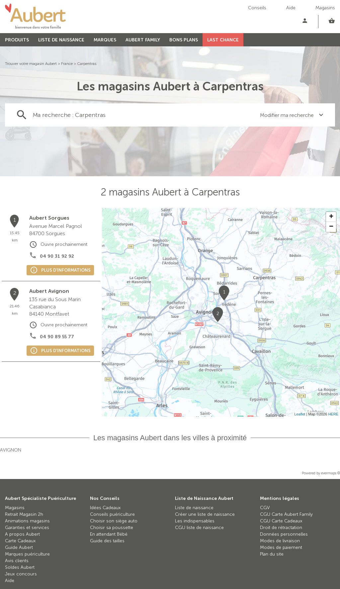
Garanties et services (27, 527)
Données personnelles (284, 534)
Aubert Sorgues (49, 218)
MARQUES (105, 40)
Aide (291, 8)
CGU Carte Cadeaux (281, 521)
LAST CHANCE (223, 40)
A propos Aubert (22, 534)
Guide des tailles (107, 541)
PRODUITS (17, 40)
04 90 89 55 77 (57, 337)
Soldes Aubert (20, 567)
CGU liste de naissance (199, 527)
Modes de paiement (281, 547)
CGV (265, 507)
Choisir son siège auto (113, 521)
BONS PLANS (183, 40)
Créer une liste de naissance (205, 514)
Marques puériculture (27, 554)
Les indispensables (194, 521)
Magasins (325, 8)
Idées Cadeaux (105, 507)
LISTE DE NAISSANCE (61, 40)
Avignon (10, 450)
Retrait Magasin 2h (24, 514)
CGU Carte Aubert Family (286, 514)
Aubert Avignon (49, 291)
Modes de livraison (280, 541)
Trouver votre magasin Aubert (31, 63)
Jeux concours (21, 574)
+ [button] (331, 217)
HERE (333, 414)
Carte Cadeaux (20, 541)
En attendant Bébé (109, 534)
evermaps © (330, 473)
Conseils (257, 8)
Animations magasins (27, 521)
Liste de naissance (194, 507)
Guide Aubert (19, 547)
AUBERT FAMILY (143, 40)
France (67, 63)
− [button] (331, 227)
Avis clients (17, 560)
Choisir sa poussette (111, 527)
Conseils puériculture (112, 514)
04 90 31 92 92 (57, 256)
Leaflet (299, 414)
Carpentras (86, 63)
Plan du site (272, 554)
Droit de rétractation (281, 527)
